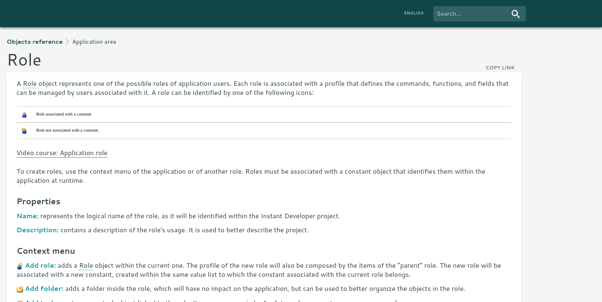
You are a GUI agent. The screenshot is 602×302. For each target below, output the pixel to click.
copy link (500, 67)
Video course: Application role (62, 152)
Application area (94, 41)
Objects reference (35, 41)
